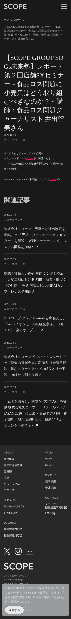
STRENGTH (10, 512)
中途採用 (50, 487)
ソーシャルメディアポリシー (16, 576)
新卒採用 (50, 481)
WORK (49, 452)
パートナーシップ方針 (13, 580)
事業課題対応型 (13, 529)
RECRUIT (50, 475)
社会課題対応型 (13, 535)
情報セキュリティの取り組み (16, 584)
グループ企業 (12, 484)
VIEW (48, 459)
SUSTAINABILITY (14, 506)
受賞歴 (8, 471)
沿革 (6, 477)
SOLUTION (10, 523)
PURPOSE (10, 500)
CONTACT (51, 498)
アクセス (9, 490)
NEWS (17, 20)
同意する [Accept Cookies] (14, 611)
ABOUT (8, 452)
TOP (6, 20)
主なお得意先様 (13, 465)
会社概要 (9, 459)
